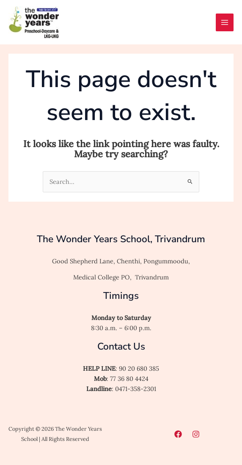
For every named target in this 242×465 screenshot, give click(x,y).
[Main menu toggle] (225, 22)
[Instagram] (196, 434)
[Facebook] (178, 434)
